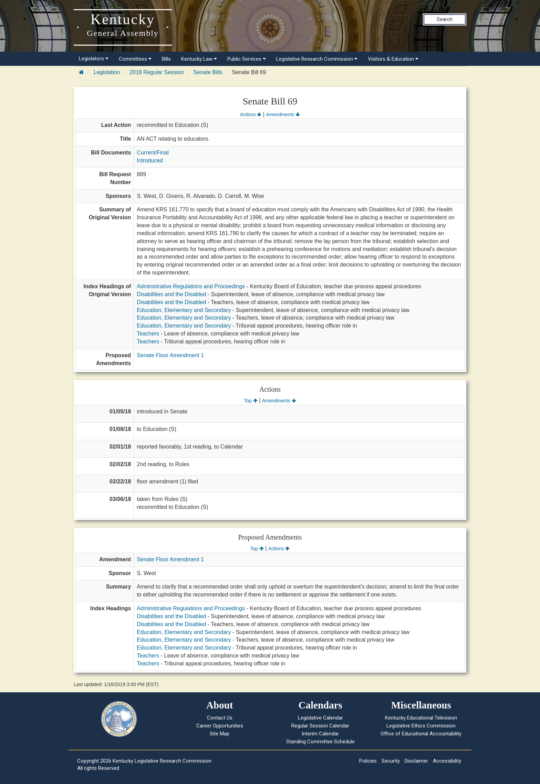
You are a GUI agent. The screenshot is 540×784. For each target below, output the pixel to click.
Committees (135, 59)
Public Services (246, 59)
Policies (368, 761)
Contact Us (219, 718)
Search (445, 19)
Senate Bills (207, 72)
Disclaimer (416, 761)
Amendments (283, 114)
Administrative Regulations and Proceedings (191, 286)
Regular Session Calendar (320, 726)
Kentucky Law (199, 59)
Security (391, 761)
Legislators (93, 59)
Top (250, 400)
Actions (250, 114)
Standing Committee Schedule (320, 741)
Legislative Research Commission (316, 59)
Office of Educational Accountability (421, 734)
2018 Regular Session (156, 72)
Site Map (219, 734)
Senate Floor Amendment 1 (170, 355)
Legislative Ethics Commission (421, 726)
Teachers (148, 333)
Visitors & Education (393, 59)
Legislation (107, 72)
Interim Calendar (320, 734)
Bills (166, 59)
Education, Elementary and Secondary (184, 310)
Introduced (150, 160)
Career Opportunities (219, 726)
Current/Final (152, 152)
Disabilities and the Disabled (171, 294)
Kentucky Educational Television (421, 718)
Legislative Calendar (320, 718)
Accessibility (447, 761)
